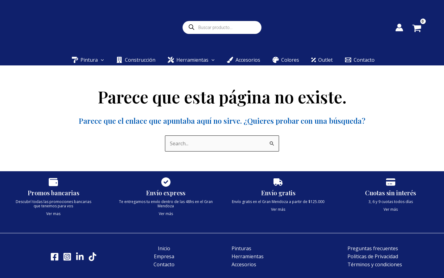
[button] (101, 59)
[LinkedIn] (80, 256)
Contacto (164, 264)
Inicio (164, 248)
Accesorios (244, 264)
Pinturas (241, 248)
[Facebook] (54, 256)
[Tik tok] (92, 256)
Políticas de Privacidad (372, 256)
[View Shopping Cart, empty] (421, 29)
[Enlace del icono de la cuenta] (399, 27)
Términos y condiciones (374, 264)
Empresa (164, 256)
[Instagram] (67, 256)
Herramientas (248, 256)
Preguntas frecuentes (372, 248)
